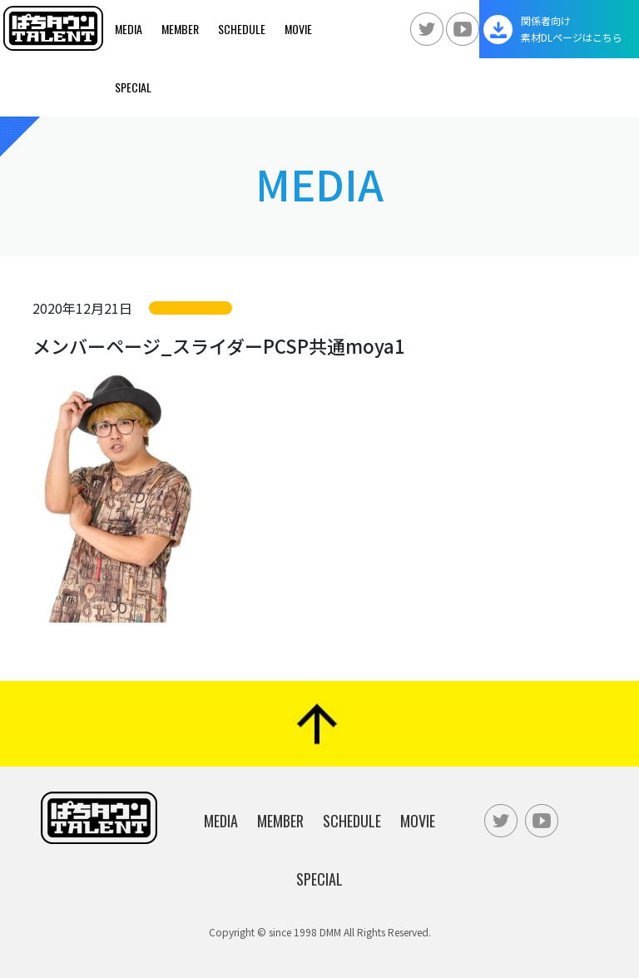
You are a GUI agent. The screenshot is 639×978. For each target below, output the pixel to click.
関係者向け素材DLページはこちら (571, 28)
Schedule (241, 28)
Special (133, 87)
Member (180, 28)
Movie (298, 28)
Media (128, 28)
